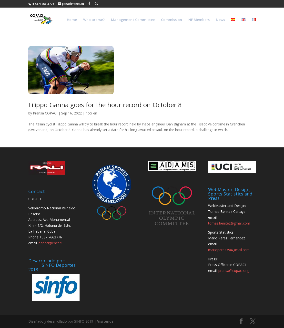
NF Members (199, 20)
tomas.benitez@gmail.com (229, 223)
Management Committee (133, 20)
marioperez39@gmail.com (229, 249)
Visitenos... (106, 321)
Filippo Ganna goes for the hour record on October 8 (105, 104)
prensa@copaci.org (233, 270)
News (220, 20)
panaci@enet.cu (51, 243)
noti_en (91, 113)
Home (72, 20)
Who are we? (94, 20)
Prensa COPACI (45, 113)
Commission (171, 20)
